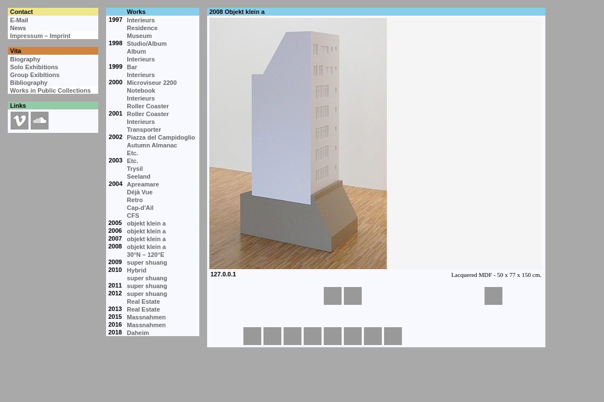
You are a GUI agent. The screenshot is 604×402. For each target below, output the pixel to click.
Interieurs (141, 20)
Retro (135, 200)
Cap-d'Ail (140, 207)
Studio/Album (147, 43)
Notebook (141, 90)
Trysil (135, 168)
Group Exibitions (35, 74)
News (18, 28)
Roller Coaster (148, 106)
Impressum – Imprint (40, 35)
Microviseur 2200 (151, 82)
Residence (142, 28)
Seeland (138, 176)
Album (136, 51)
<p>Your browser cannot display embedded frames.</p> (375, 151)
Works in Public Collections (50, 90)
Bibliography (28, 82)
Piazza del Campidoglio (161, 137)
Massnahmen (146, 317)
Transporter (144, 129)
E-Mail (19, 20)
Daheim (138, 332)
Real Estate (143, 301)
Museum (139, 35)
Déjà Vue (139, 192)
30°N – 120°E (145, 254)
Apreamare (143, 184)
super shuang (147, 262)
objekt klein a (146, 223)
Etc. (132, 153)
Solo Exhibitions (34, 67)
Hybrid (136, 270)
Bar (132, 67)
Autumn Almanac (152, 145)
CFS (133, 215)
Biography (25, 59)
